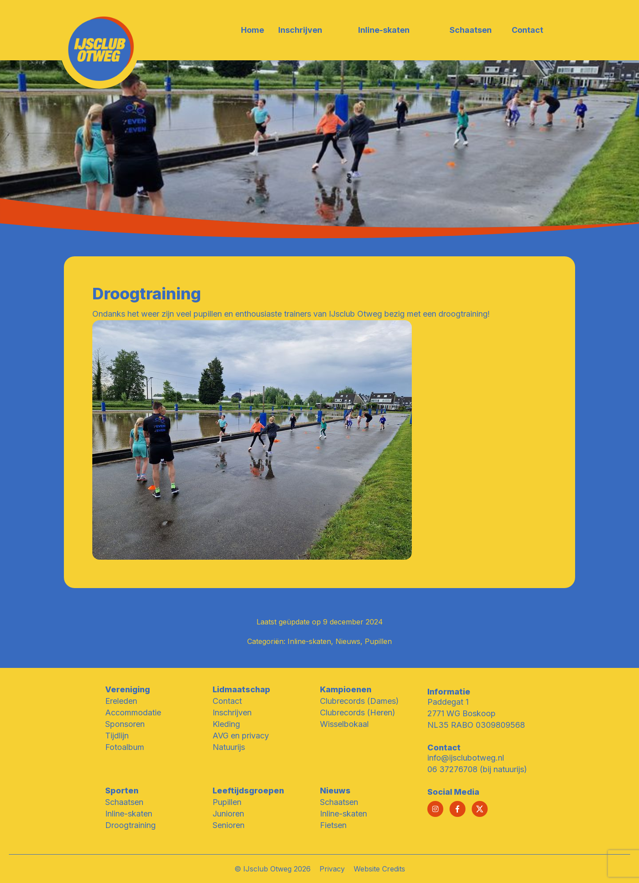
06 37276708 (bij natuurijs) (477, 769)
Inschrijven (232, 712)
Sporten (121, 790)
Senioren (229, 825)
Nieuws (347, 641)
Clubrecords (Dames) (359, 701)
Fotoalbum (124, 747)
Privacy (332, 868)
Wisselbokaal (344, 724)
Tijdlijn (117, 735)
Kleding (226, 724)
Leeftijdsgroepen (248, 790)
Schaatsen (124, 802)
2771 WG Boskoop (461, 713)
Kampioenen (345, 689)
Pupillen (378, 641)
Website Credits (379, 868)
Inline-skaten (309, 641)
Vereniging (127, 689)
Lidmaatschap (241, 689)
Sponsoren (125, 724)
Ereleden (121, 701)
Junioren (228, 813)
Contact (227, 701)
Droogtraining (130, 825)
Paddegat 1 (448, 701)
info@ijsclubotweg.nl (465, 757)
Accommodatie (133, 712)
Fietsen (333, 825)
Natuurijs (229, 747)
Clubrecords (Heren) (357, 712)
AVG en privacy (241, 735)
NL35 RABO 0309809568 (476, 725)
